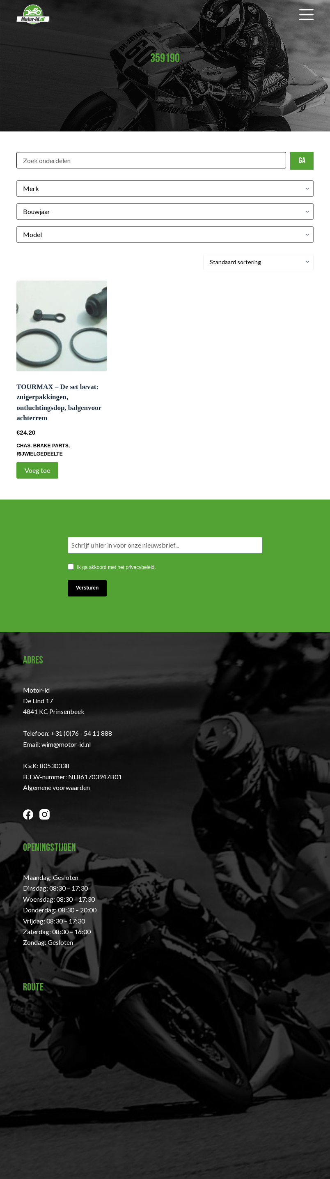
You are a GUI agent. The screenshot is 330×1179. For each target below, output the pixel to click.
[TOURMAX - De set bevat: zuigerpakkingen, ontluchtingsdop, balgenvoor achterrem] (61, 326)
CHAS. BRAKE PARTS (42, 446)
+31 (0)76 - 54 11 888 (81, 733)
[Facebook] (28, 814)
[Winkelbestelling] (258, 262)
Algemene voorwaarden (56, 787)
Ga (301, 161)
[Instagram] (44, 814)
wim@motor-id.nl (66, 744)
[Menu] (306, 14)
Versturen (87, 588)
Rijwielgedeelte (39, 454)
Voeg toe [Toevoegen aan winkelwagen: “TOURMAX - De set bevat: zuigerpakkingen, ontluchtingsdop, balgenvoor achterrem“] (37, 470)
